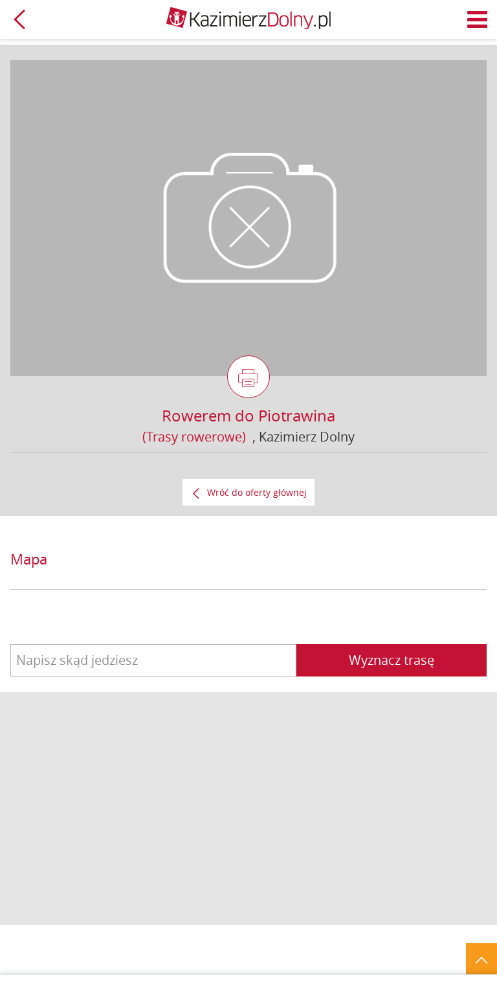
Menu (477, 19)
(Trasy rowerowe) (194, 436)
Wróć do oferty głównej (257, 492)
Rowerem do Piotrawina (248, 415)
